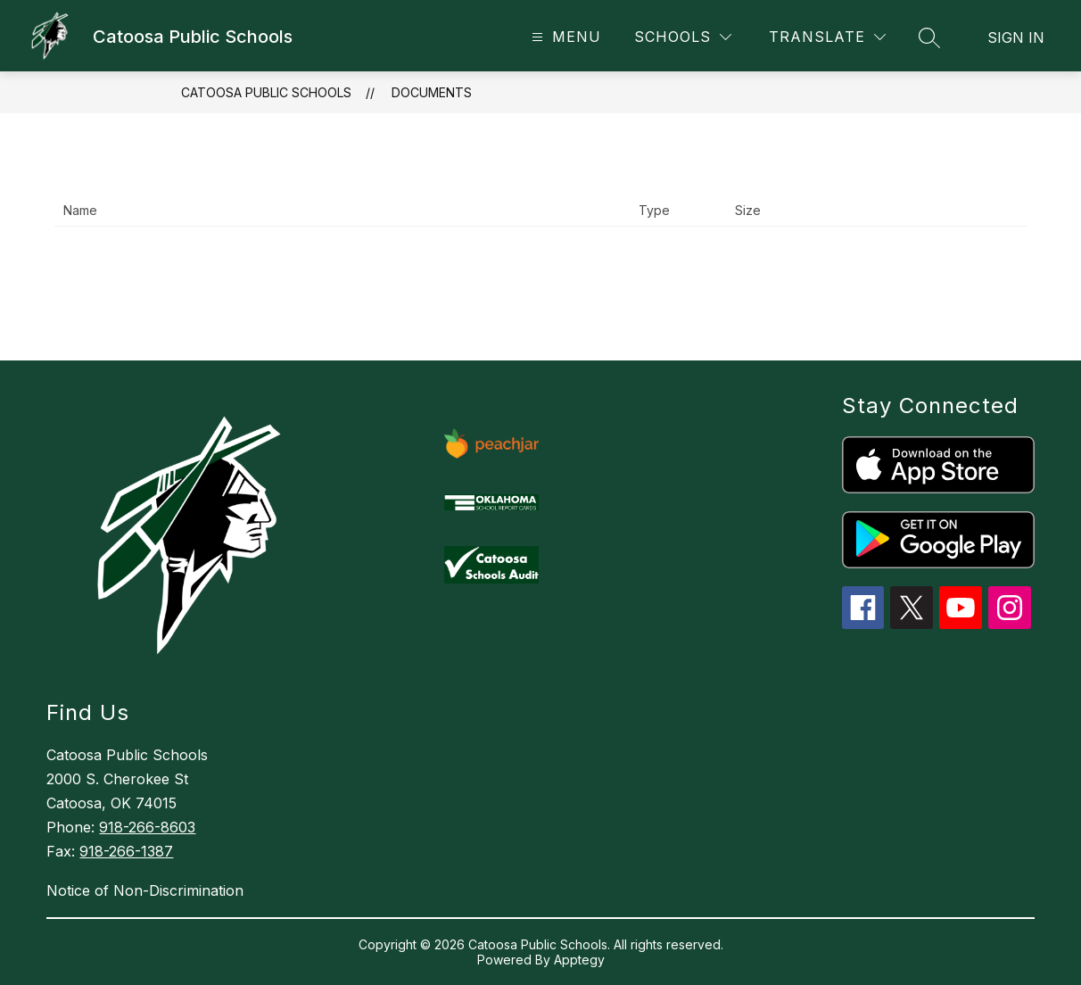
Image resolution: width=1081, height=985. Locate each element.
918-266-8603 (147, 827)
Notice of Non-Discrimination (144, 890)
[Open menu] (564, 37)
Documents (432, 92)
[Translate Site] (827, 37)
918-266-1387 (126, 851)
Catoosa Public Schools (266, 92)
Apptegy (579, 959)
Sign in (1015, 37)
